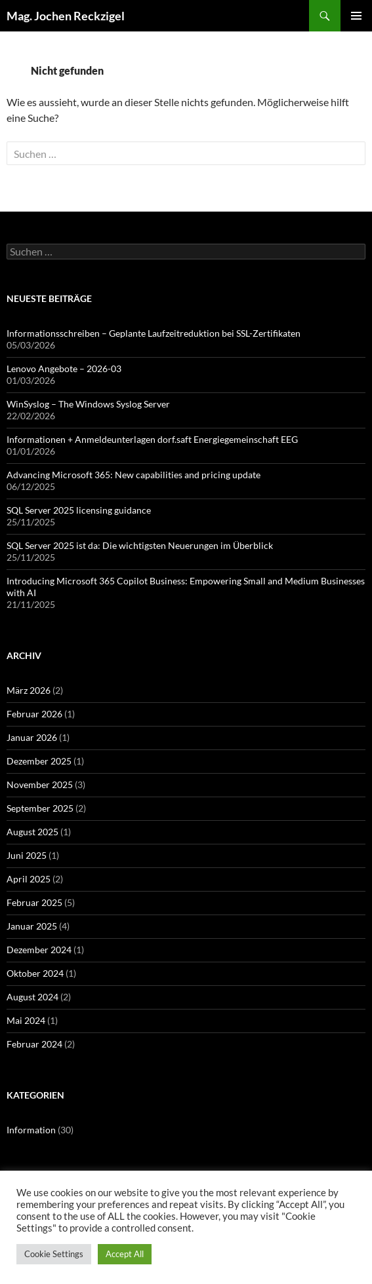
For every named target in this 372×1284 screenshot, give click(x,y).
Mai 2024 (26, 1020)
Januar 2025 (32, 926)
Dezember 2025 (39, 760)
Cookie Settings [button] (53, 1254)
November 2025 (40, 784)
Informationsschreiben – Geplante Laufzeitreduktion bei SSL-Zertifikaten (153, 333)
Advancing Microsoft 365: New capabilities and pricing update (133, 474)
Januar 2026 (32, 737)
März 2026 (29, 690)
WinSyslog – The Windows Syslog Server (88, 403)
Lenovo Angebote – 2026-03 (64, 368)
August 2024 (32, 996)
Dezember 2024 (39, 949)
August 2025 (32, 831)
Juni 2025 (27, 855)
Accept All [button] (125, 1254)
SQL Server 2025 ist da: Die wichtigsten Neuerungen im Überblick (140, 545)
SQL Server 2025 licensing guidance (79, 510)
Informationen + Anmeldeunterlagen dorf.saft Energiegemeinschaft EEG (152, 439)
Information (31, 1129)
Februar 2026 (34, 713)
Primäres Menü (356, 15)
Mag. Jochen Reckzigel (66, 16)
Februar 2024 (34, 1043)
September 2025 (40, 808)
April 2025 (29, 878)
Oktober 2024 (35, 973)
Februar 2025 (34, 902)
